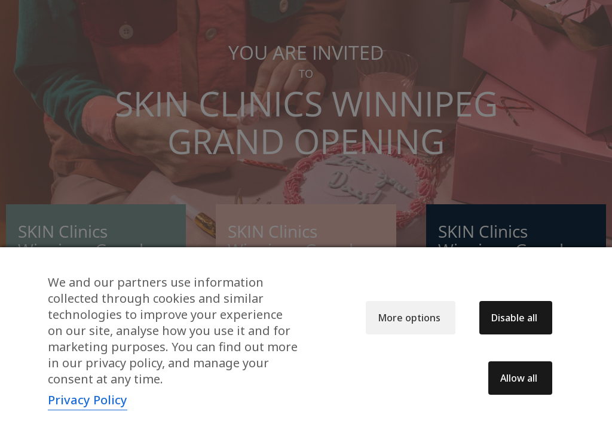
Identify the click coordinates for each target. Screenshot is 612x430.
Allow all (518, 378)
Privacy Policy (87, 400)
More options (409, 317)
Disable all (514, 317)
